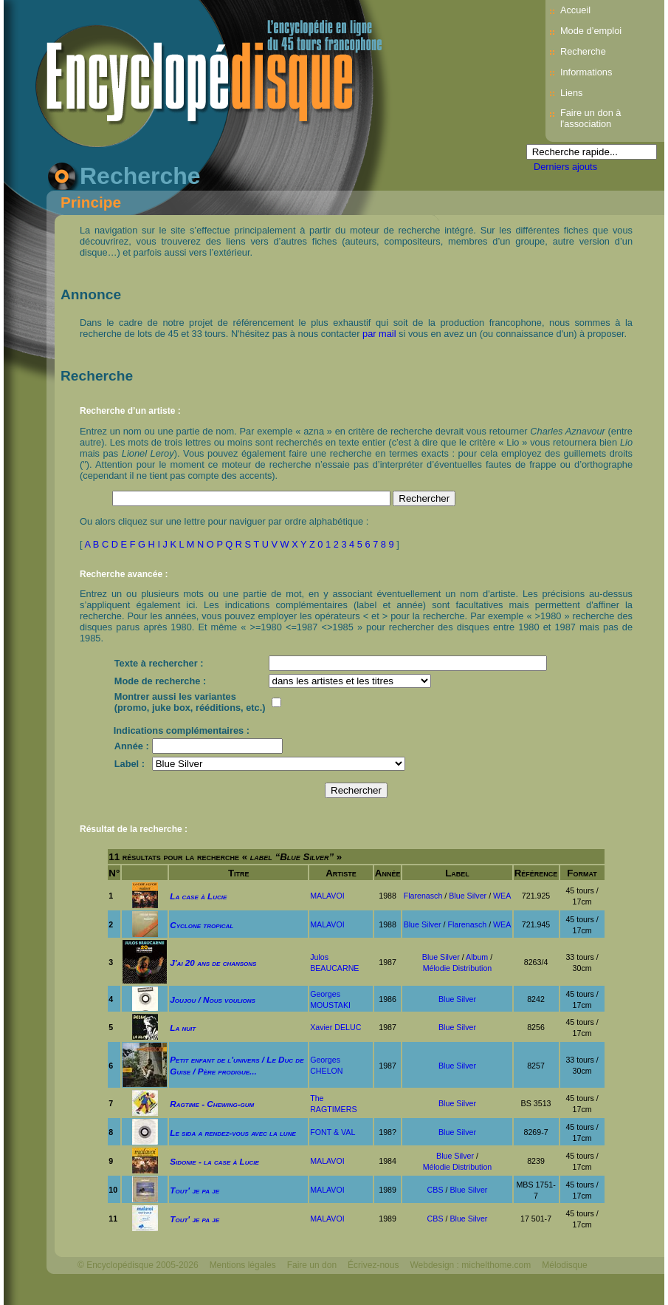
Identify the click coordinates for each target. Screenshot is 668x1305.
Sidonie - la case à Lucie (214, 1161)
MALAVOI (327, 895)
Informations (586, 72)
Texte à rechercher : (159, 663)
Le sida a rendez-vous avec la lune (232, 1132)
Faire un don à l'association (590, 118)
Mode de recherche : (160, 680)
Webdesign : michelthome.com (470, 1265)
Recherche (583, 51)
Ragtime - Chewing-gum (212, 1103)
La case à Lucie (198, 896)
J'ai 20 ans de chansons (213, 962)
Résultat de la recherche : (133, 829)
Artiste (341, 873)
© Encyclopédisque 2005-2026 (138, 1265)
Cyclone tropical (201, 925)
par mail (379, 333)
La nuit (183, 1027)
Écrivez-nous (373, 1265)
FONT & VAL (332, 1132)
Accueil (575, 10)
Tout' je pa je (194, 1190)
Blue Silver (467, 895)
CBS (435, 1189)
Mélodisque (564, 1265)
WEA (502, 895)
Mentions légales (243, 1265)
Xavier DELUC (335, 1027)
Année (388, 873)
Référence (536, 873)
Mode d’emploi (590, 30)
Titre (238, 873)
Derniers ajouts (565, 166)
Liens (571, 92)
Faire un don (312, 1265)
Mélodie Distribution (457, 968)
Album (477, 957)
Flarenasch (423, 895)
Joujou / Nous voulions (212, 999)
